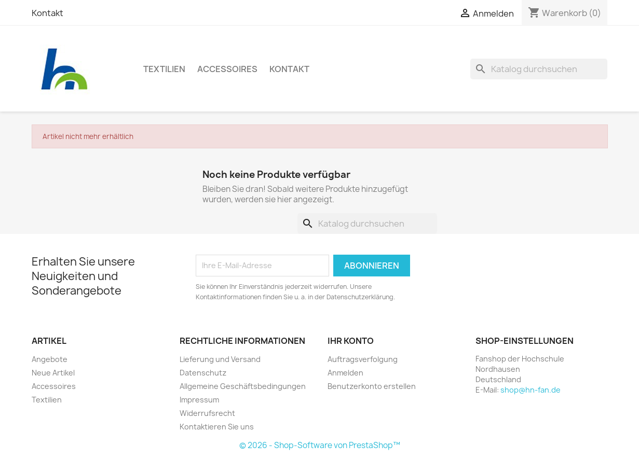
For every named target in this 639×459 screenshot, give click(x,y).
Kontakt (47, 13)
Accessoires (227, 69)
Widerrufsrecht (207, 413)
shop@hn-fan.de (530, 390)
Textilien (164, 69)
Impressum (199, 400)
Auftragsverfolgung (363, 359)
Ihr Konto (351, 340)
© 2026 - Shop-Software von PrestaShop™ (319, 445)
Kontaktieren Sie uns (217, 427)
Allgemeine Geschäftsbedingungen (243, 386)
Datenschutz (203, 373)
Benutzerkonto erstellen (372, 386)
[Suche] (538, 69)
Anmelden (345, 373)
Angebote (49, 359)
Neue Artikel (53, 373)
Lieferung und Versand (220, 359)
